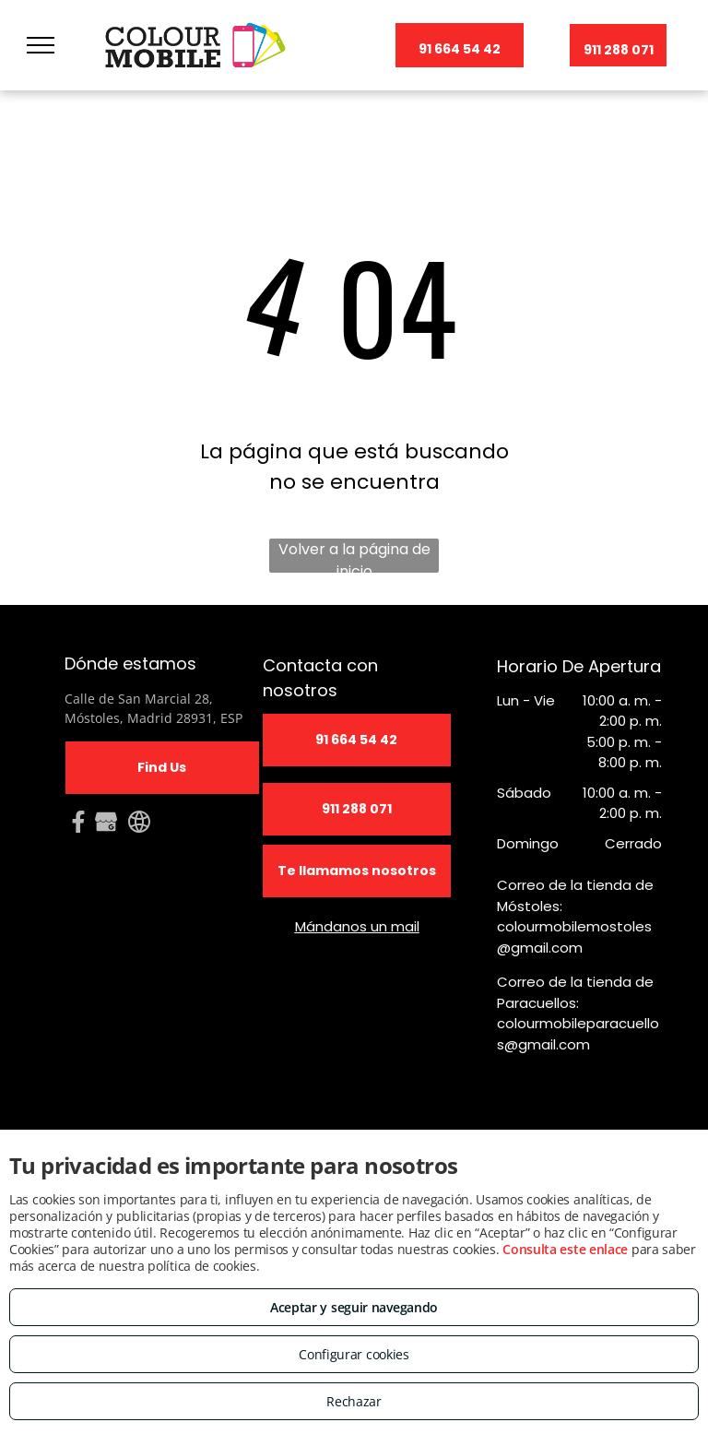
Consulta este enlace (565, 1249)
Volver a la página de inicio (354, 556)
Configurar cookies (354, 1354)
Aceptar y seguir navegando (354, 1307)
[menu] (41, 45)
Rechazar (354, 1401)
